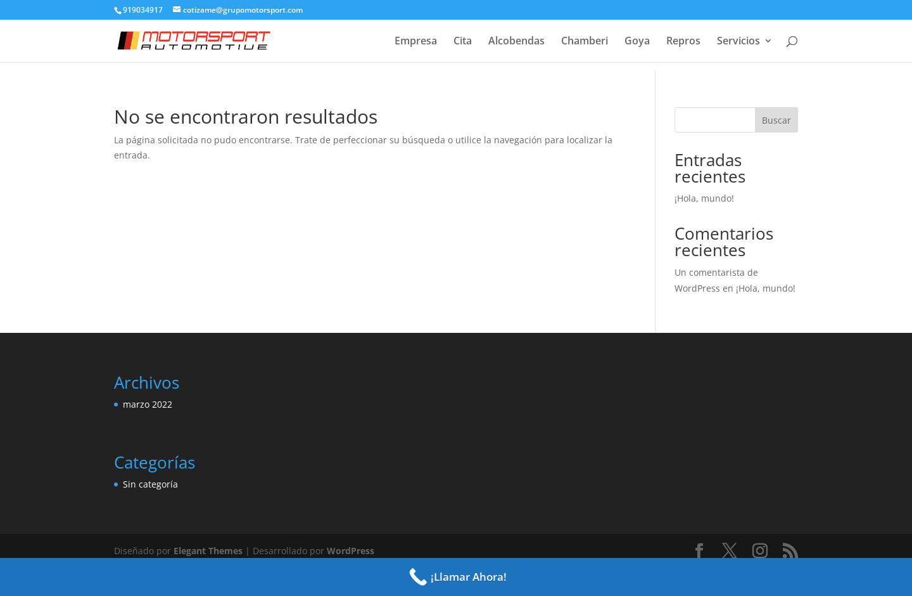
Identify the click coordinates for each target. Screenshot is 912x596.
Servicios (738, 42)
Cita (462, 42)
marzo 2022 (147, 404)
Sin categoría (150, 484)
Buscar (776, 120)
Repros (683, 42)
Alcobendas (516, 42)
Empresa (416, 42)
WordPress (350, 551)
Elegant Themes (208, 551)
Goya (637, 42)
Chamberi (584, 42)
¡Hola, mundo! (704, 198)
